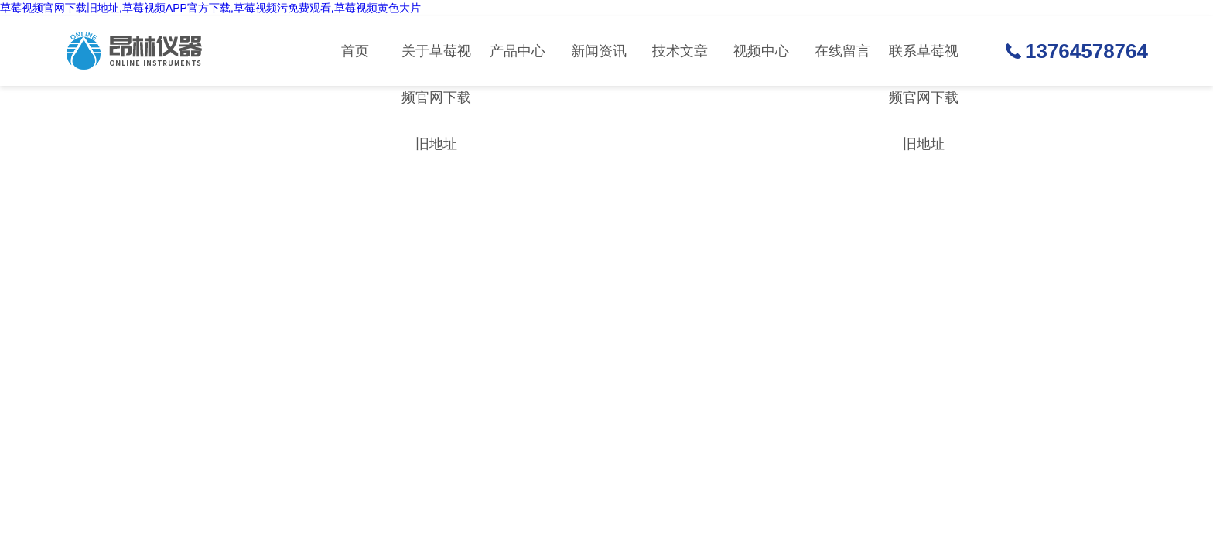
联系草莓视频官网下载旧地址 (923, 64)
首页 (355, 51)
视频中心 (761, 51)
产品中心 (517, 51)
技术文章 (680, 51)
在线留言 (842, 51)
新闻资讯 (599, 51)
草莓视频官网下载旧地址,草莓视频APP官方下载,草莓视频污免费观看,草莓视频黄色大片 (210, 8)
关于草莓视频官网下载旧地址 (436, 64)
